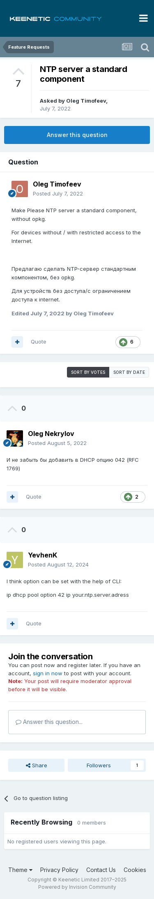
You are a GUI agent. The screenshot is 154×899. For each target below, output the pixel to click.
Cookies (135, 869)
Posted (58, 193)
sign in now (47, 673)
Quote (38, 341)
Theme (20, 869)
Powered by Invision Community (77, 887)
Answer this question (77, 134)
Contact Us (101, 869)
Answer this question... (49, 721)
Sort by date (129, 372)
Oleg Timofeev (86, 100)
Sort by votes (88, 372)
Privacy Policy (59, 869)
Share (36, 765)
